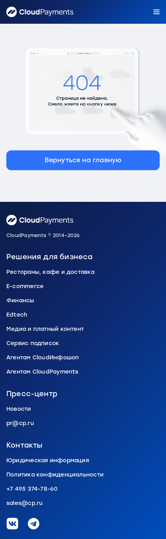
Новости (18, 409)
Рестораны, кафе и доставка (50, 272)
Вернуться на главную (83, 160)
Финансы (20, 300)
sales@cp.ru (24, 503)
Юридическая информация (47, 460)
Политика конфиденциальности (55, 474)
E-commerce (24, 286)
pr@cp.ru (20, 423)
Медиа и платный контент (45, 329)
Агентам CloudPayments (42, 371)
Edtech (16, 314)
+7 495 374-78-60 (32, 489)
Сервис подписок (32, 343)
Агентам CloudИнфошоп (42, 357)
